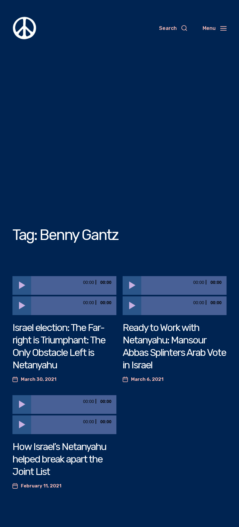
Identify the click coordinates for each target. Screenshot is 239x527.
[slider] (73, 285)
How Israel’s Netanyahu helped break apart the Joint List (59, 459)
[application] (64, 285)
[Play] (21, 285)
